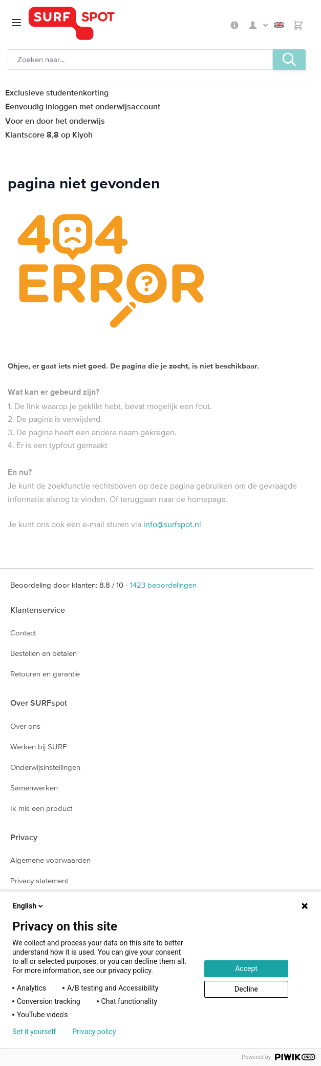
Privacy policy (94, 1032)
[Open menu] (16, 22)
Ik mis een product (41, 808)
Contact (23, 632)
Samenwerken (34, 787)
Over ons (25, 726)
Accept (246, 968)
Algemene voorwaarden (50, 860)
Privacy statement (39, 880)
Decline (246, 989)
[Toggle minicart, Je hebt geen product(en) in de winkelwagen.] (298, 25)
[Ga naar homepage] (127, 23)
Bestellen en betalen (43, 653)
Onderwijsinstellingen (45, 767)
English (279, 25)
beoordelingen (163, 584)
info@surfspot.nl (172, 524)
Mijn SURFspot (258, 25)
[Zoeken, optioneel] (140, 59)
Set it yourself (34, 1032)
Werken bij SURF (38, 746)
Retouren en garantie (45, 673)
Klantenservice (37, 609)
